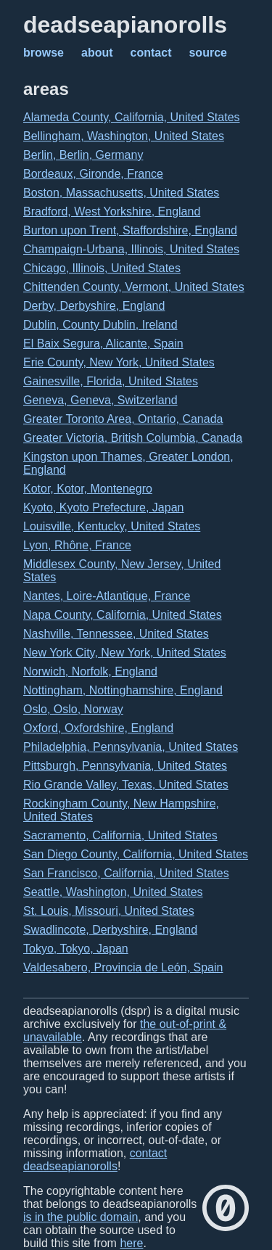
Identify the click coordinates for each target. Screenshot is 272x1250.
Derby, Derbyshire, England (94, 306)
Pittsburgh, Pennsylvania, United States (125, 766)
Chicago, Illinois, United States (102, 268)
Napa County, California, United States (122, 615)
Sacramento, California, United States (120, 835)
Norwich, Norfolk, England (90, 671)
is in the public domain (80, 1217)
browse (43, 52)
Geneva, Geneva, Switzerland (100, 400)
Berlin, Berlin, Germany (83, 155)
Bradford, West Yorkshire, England (111, 211)
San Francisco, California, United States (126, 873)
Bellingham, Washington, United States (123, 136)
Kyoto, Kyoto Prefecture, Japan (103, 507)
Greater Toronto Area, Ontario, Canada (123, 419)
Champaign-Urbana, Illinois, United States (131, 249)
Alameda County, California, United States (131, 117)
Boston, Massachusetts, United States (121, 192)
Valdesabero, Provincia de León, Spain (123, 967)
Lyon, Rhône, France (77, 545)
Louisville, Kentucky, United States (111, 526)
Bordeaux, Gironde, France (93, 174)
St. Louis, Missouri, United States (108, 911)
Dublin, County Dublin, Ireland (100, 324)
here (131, 1243)
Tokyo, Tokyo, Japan (75, 948)
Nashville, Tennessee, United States (116, 634)
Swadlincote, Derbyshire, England (110, 930)
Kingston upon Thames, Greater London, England (128, 463)
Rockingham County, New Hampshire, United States (121, 810)
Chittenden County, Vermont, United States (133, 287)
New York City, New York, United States (124, 652)
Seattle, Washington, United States (113, 892)
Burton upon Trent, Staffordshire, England (130, 230)
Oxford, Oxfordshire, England (98, 728)
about (97, 52)
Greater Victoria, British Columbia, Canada (132, 438)
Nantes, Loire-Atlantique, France (106, 596)
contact (151, 52)
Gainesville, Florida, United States (110, 381)
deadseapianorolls (125, 25)
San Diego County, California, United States (135, 854)
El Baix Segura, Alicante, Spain (103, 343)
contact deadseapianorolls (95, 1159)
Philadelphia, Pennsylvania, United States (130, 747)
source (207, 52)
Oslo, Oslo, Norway (73, 709)
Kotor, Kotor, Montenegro (87, 488)
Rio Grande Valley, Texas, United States (125, 784)
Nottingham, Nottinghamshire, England (123, 690)
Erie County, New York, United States (119, 362)
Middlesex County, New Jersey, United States (122, 570)
